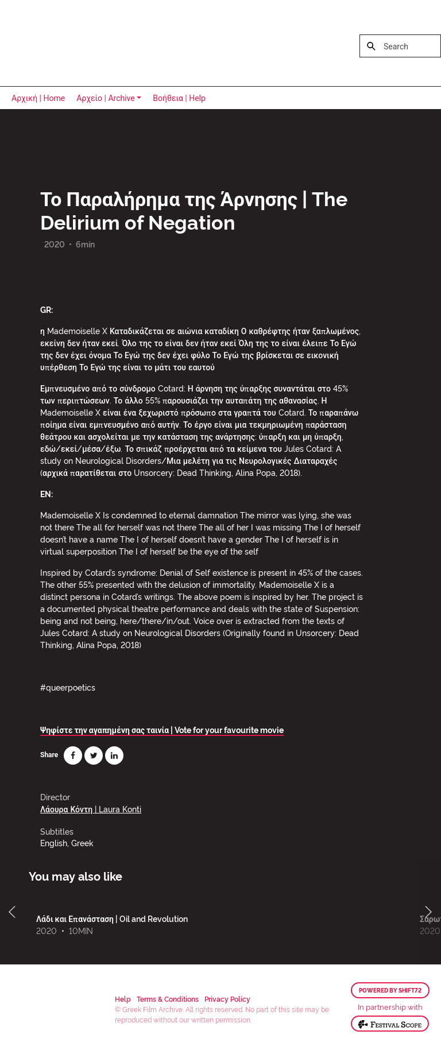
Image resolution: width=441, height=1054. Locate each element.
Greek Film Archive (58, 43)
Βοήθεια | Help (179, 98)
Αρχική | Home (38, 98)
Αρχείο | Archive (105, 98)
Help (123, 998)
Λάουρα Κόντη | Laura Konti (90, 808)
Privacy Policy (227, 998)
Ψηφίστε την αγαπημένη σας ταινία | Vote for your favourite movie (162, 729)
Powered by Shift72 (390, 990)
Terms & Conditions (168, 998)
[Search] (400, 46)
